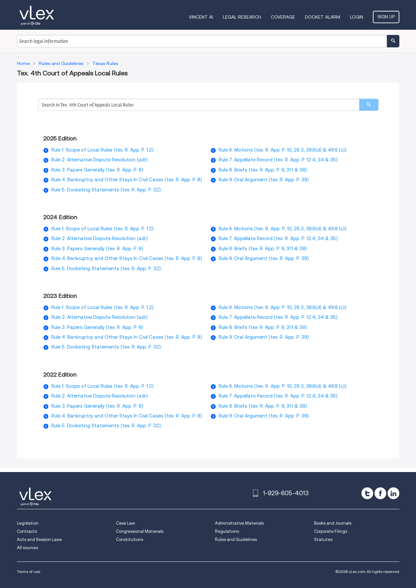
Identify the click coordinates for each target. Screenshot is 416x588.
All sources (27, 547)
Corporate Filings (330, 531)
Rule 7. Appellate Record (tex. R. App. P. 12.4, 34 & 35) (278, 159)
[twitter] (367, 493)
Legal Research (242, 17)
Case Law (125, 523)
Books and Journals (332, 523)
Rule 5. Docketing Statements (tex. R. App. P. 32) (106, 189)
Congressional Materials (139, 531)
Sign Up (386, 16)
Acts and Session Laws (39, 539)
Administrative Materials (239, 523)
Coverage (283, 17)
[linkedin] (393, 493)
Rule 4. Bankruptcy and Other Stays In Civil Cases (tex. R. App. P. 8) (126, 179)
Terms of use (28, 571)
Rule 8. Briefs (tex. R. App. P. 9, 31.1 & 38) (263, 169)
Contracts (27, 531)
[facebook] (380, 493)
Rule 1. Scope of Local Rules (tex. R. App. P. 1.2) (102, 150)
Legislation (28, 523)
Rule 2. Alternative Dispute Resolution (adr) (99, 159)
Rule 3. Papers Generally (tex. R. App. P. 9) (97, 169)
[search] (368, 105)
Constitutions (129, 539)
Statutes (323, 539)
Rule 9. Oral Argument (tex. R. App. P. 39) (264, 179)
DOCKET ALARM (322, 17)
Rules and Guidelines (236, 539)
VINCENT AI (201, 17)
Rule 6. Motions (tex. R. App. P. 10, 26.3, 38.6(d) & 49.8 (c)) (282, 150)
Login (356, 17)
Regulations (227, 531)
